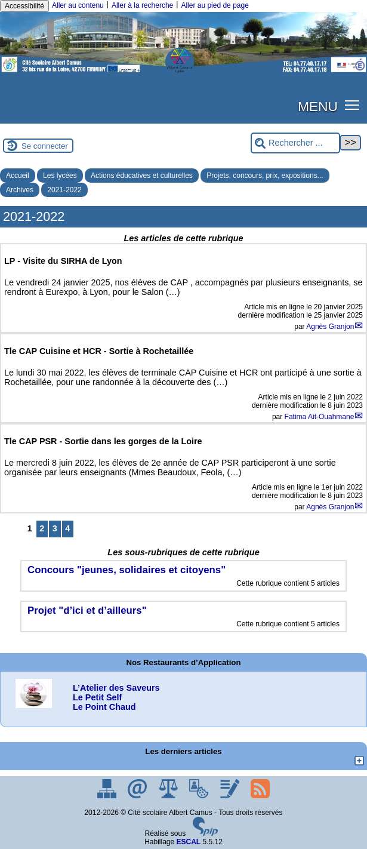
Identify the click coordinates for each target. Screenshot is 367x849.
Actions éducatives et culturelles (142, 175)
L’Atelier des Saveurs (116, 688)
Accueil (17, 175)
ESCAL (189, 842)
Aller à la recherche (142, 5)
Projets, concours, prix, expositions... (264, 175)
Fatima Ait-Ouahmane (319, 417)
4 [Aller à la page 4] (67, 528)
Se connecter (44, 146)
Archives (19, 190)
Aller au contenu (78, 5)
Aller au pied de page (214, 5)
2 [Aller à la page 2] (41, 528)
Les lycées (60, 175)
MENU (318, 106)
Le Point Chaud (104, 707)
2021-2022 (64, 190)
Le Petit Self (97, 697)
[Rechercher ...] (295, 143)
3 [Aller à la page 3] (55, 528)
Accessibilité (24, 6)
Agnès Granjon (330, 326)
